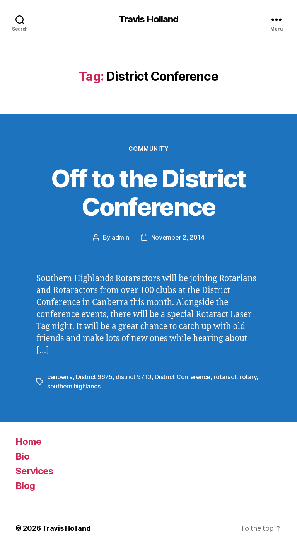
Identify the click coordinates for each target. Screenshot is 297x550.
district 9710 (134, 377)
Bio (22, 456)
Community (148, 148)
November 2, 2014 (178, 237)
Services (34, 471)
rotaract (225, 377)
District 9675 (94, 377)
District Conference (182, 377)
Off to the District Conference (148, 192)
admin (120, 237)
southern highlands (74, 386)
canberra (60, 377)
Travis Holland (148, 19)
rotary (248, 377)
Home (28, 441)
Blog (25, 485)
